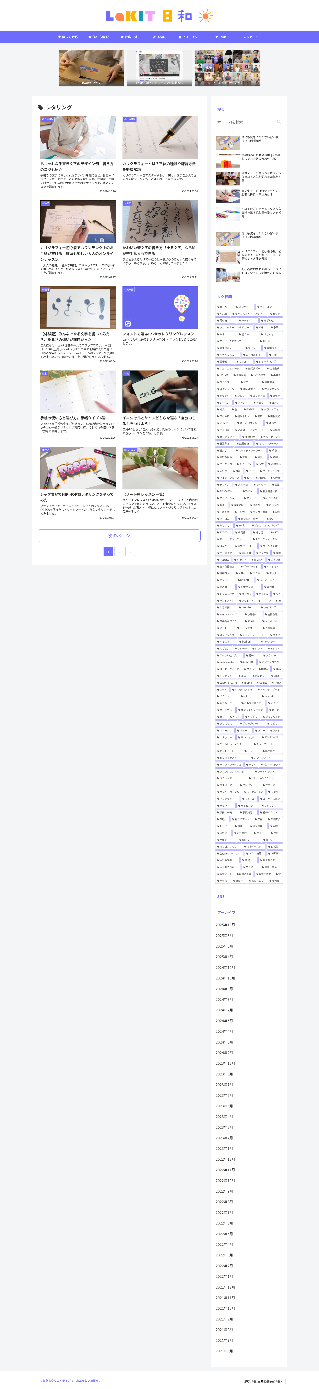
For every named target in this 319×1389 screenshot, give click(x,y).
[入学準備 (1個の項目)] (225, 607)
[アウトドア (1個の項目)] (246, 601)
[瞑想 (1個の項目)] (221, 505)
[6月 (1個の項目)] (247, 478)
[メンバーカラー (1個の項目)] (269, 580)
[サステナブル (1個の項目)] (271, 389)
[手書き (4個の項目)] (276, 375)
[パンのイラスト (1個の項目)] (271, 764)
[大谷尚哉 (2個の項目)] (242, 485)
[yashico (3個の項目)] (225, 423)
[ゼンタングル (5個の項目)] (271, 737)
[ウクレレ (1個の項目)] (271, 696)
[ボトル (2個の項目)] (270, 341)
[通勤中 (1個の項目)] (273, 423)
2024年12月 (225, 967)
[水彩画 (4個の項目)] (275, 853)
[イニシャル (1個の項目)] (272, 566)
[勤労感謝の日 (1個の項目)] (270, 491)
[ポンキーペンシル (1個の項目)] (228, 792)
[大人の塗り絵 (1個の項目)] (227, 867)
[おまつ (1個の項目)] (225, 334)
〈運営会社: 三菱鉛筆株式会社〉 (262, 1381)
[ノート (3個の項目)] (225, 628)
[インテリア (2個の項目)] (225, 676)
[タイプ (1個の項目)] (275, 635)
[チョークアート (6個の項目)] (267, 744)
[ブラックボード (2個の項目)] (230, 778)
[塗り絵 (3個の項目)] (250, 867)
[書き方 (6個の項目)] (272, 840)
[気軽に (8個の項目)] (222, 819)
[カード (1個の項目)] (275, 710)
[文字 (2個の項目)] (240, 573)
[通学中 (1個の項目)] (275, 314)
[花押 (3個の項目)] (275, 457)
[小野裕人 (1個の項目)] (252, 614)
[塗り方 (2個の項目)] (247, 334)
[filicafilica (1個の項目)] (249, 437)
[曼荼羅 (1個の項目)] (275, 881)
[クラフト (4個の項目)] (241, 560)
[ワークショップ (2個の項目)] (270, 471)
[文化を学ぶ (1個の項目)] (272, 621)
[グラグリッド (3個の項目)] (272, 717)
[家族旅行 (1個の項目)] (248, 812)
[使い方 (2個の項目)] (274, 519)
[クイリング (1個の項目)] (271, 607)
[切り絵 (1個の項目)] (276, 478)
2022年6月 (224, 1223)
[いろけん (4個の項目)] (244, 307)
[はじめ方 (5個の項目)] (271, 334)
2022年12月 (225, 1159)
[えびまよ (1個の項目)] (223, 648)
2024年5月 (224, 1020)
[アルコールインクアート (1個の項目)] (250, 430)
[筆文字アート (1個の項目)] (245, 546)
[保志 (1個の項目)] (260, 464)
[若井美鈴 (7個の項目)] (241, 833)
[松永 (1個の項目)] (261, 327)
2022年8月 (224, 1201)
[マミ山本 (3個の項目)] (223, 430)
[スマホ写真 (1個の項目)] (258, 396)
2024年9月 (224, 988)
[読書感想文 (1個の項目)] (263, 874)
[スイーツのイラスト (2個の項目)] (268, 730)
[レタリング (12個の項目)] (271, 806)
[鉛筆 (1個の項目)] (276, 485)
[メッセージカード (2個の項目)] (228, 669)
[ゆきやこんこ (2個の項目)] (227, 355)
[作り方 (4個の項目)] (256, 573)
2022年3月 (224, 1254)
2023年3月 (224, 1127)
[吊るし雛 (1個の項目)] (248, 662)
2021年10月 (225, 1308)
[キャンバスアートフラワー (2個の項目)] (249, 314)
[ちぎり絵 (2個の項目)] (271, 320)
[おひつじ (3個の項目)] (224, 525)
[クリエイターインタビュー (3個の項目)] (234, 327)
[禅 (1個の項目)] (278, 601)
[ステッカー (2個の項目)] (225, 737)
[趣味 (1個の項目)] (252, 655)
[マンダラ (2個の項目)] (275, 792)
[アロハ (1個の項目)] (249, 382)
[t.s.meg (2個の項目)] (262, 683)
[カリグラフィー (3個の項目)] (227, 437)
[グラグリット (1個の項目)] (250, 566)
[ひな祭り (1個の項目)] (245, 594)
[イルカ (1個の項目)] (249, 696)
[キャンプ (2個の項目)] (251, 717)
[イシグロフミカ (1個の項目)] (243, 689)
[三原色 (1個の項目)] (240, 512)
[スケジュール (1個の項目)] (226, 389)
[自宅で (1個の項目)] (223, 833)
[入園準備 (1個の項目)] (272, 628)
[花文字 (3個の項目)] (224, 450)
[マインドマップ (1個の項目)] (228, 614)
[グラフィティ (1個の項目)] (271, 409)
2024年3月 (224, 1042)
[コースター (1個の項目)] (271, 641)
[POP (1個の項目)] (251, 471)
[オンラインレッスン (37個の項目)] (251, 710)
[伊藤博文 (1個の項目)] (224, 573)
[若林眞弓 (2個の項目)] (275, 464)
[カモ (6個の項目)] (221, 717)
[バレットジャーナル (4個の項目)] (229, 764)
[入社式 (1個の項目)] (222, 471)
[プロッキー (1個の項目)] (272, 785)
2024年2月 (224, 1052)
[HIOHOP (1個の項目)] (258, 560)
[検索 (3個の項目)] (277, 553)
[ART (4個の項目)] (276, 532)
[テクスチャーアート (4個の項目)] (252, 635)
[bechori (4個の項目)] (248, 641)
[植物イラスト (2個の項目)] (254, 846)
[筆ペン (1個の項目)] (275, 403)
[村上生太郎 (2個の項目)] (270, 860)
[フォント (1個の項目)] (242, 403)
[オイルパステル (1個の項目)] (250, 423)
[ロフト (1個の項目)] (258, 648)
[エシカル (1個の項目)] (274, 648)
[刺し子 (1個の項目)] (223, 826)
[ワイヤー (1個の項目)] (260, 485)
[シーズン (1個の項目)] (224, 403)
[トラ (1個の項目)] (251, 751)
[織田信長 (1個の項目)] (272, 348)
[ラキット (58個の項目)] (225, 806)
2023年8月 (224, 1073)
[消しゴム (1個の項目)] (225, 519)
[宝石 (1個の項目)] (259, 416)
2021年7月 (224, 1340)
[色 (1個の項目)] (235, 409)
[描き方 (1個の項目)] (256, 505)
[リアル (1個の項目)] (244, 361)
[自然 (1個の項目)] (275, 826)
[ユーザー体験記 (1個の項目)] (270, 799)
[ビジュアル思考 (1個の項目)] (250, 519)
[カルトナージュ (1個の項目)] (271, 437)
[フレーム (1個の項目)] (241, 648)
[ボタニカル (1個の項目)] (272, 498)
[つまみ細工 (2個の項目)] (258, 375)
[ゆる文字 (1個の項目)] (226, 641)
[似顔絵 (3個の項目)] (275, 430)
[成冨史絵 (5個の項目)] (238, 505)
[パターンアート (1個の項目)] (266, 758)
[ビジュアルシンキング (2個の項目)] (266, 525)
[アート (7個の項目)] (222, 689)
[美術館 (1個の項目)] (224, 361)
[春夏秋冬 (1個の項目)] (224, 443)
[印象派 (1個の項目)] (264, 669)
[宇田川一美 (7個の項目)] (226, 812)
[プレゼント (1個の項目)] (249, 785)
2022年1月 (224, 1276)
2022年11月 (225, 1169)
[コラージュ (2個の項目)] (225, 730)
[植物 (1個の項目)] (275, 450)
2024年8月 (224, 999)
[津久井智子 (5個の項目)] (249, 389)
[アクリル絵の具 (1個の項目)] (229, 655)
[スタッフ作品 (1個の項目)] (226, 635)
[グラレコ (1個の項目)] (262, 594)
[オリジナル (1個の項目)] (225, 710)
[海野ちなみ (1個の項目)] (226, 457)
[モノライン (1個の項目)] (244, 464)
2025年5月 (224, 946)
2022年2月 (224, 1265)
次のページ (119, 535)
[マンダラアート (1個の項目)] (227, 799)
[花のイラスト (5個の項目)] (270, 812)
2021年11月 (225, 1297)
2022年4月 (224, 1244)
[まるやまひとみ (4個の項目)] (254, 792)
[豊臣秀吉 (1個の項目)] (240, 375)
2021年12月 (225, 1287)
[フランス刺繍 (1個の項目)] (270, 546)
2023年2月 (224, 1137)
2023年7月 (224, 1084)
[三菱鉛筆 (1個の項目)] (223, 512)
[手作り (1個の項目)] (260, 833)
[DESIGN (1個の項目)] (245, 580)
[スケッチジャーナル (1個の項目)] (267, 539)
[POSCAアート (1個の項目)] (227, 491)
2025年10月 (225, 924)
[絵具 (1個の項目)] (222, 409)
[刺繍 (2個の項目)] (240, 826)
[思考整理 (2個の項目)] (258, 826)
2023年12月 (225, 1063)
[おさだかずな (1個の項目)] (254, 355)
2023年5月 (224, 1105)
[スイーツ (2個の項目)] (243, 730)
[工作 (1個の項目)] (259, 819)
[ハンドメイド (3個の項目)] (225, 601)
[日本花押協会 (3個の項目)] (226, 566)
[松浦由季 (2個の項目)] (274, 368)
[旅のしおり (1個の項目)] (257, 881)
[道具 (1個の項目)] (245, 457)
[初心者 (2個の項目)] (222, 314)
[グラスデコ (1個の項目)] (224, 464)
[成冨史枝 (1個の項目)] (244, 443)
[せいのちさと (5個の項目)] (247, 737)
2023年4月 (224, 1116)
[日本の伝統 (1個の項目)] (249, 587)
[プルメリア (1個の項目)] (226, 785)
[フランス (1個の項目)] (226, 382)
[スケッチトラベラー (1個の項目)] (250, 450)
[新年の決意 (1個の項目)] (255, 853)
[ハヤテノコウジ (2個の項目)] (270, 662)
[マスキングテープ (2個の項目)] (269, 443)
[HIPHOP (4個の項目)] (223, 375)
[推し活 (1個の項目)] (259, 532)
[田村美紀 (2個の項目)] (274, 416)
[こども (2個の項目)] (274, 723)
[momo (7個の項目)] (247, 683)
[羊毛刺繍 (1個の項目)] (245, 553)
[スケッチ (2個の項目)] (272, 655)
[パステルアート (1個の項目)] (269, 307)
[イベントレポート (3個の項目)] (269, 689)
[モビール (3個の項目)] (248, 799)
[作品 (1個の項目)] (277, 669)
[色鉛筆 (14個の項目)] (275, 846)
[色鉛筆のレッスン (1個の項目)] (229, 853)
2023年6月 (224, 1095)
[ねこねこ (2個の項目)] (272, 751)
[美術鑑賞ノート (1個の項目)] (229, 348)
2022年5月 (224, 1233)
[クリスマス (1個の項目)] (226, 723)
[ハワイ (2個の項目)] (251, 764)
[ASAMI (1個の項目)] (251, 621)
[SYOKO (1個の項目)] (224, 532)
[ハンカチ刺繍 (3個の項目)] (259, 512)
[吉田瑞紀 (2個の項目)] (273, 614)
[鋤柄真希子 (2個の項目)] (254, 368)
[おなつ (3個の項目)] (275, 703)
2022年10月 (225, 1180)
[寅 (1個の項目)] (278, 874)
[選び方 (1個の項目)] (272, 587)
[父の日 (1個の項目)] (240, 396)
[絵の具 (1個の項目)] (225, 587)
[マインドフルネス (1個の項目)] (228, 478)
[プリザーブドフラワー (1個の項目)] (236, 341)
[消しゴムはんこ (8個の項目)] (228, 846)
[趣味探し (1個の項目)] (249, 840)
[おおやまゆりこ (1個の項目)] (253, 703)
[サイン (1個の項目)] (253, 348)
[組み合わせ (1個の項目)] (242, 416)
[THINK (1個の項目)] (249, 491)
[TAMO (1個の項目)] (276, 683)
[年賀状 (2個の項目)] (222, 881)
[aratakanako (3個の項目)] (226, 662)
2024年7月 (224, 1009)
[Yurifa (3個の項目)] (241, 525)
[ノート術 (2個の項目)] (265, 601)
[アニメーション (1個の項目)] (228, 498)
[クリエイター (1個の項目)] (225, 553)
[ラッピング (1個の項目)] (247, 806)
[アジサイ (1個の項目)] (251, 498)
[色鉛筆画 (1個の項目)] (223, 560)
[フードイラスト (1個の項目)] (268, 771)
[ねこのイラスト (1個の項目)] (232, 758)
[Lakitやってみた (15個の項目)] (227, 683)
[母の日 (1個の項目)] (225, 320)
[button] (279, 121)
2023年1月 (224, 1148)
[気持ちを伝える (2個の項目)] (228, 621)
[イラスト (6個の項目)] (226, 696)
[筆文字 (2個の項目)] (238, 881)
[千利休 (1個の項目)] (242, 532)
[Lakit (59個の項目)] (276, 676)
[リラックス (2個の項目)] (248, 628)
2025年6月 (224, 935)
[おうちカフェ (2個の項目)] (227, 703)
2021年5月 (224, 1350)
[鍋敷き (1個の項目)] (275, 396)
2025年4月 (224, 956)
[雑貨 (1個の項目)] (237, 471)
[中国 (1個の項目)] (276, 327)
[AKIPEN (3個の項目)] (248, 320)
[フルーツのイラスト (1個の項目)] (265, 778)
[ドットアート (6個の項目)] (228, 751)
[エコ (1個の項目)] (243, 676)
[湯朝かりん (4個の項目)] (271, 867)
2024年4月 (224, 1031)
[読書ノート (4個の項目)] (224, 874)
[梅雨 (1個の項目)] (260, 457)
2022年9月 (224, 1191)
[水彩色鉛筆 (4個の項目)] (227, 860)
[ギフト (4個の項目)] (235, 717)
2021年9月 (224, 1318)
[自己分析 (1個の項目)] (223, 416)
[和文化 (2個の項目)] (261, 478)
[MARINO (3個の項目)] (259, 676)
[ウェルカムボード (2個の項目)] (229, 368)
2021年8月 (224, 1329)
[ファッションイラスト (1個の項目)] (233, 771)
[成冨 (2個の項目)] (249, 860)
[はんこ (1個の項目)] (223, 546)
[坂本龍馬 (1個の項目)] (274, 560)
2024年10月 (225, 977)
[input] (249, 122)
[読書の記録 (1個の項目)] (244, 874)
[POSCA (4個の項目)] (250, 409)
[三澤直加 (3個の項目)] (274, 819)
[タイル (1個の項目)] (249, 669)
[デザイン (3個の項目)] (224, 485)
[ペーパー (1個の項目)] (247, 607)
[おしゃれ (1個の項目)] (274, 505)
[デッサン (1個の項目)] (274, 573)
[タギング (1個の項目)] (223, 396)
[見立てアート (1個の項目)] (241, 819)
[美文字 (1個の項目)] (259, 403)
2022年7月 (224, 1212)
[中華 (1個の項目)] (275, 355)
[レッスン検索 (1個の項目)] (225, 594)
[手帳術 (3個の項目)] (225, 840)
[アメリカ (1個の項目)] (225, 580)
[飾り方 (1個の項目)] (224, 307)
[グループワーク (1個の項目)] (251, 723)
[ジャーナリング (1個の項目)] (269, 361)
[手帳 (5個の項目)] (276, 833)
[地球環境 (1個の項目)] (271, 382)
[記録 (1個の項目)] (277, 512)
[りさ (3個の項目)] (277, 594)
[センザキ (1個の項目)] (262, 553)
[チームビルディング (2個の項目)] (233, 744)
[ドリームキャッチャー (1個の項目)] (232, 539)
